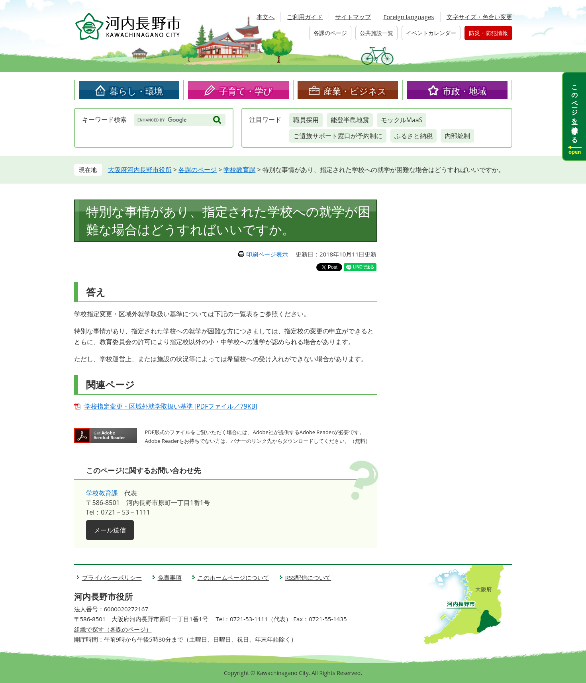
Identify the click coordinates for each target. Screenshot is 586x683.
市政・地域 (464, 91)
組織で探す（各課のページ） (113, 629)
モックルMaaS (402, 119)
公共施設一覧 (376, 33)
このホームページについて (233, 577)
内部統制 (457, 135)
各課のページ (330, 33)
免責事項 (170, 577)
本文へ (265, 17)
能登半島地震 (350, 119)
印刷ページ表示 (267, 254)
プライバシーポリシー (112, 577)
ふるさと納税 (413, 135)
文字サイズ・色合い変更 (479, 17)
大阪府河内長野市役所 (140, 169)
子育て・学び (245, 91)
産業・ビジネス (354, 91)
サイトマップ (353, 17)
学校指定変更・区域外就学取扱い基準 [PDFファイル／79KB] (171, 406)
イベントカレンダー (431, 33)
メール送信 (110, 530)
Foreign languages (408, 17)
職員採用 (306, 119)
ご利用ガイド (305, 17)
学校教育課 (239, 169)
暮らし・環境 (136, 91)
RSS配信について (308, 577)
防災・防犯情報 (488, 33)
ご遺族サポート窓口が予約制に (337, 135)
